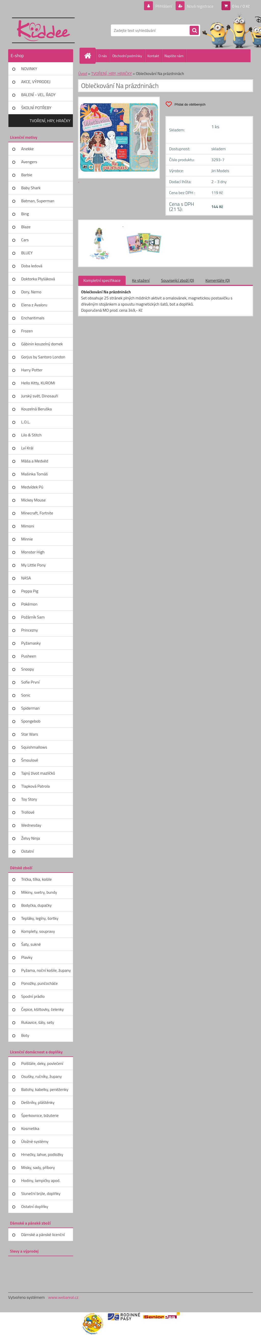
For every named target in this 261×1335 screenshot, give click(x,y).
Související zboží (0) (177, 280)
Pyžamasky (31, 643)
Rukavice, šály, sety (37, 1022)
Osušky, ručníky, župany (41, 1076)
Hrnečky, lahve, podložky (42, 1154)
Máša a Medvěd (34, 461)
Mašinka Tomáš (34, 474)
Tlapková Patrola (35, 786)
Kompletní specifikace (102, 280)
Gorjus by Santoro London (43, 357)
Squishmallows (34, 747)
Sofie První (30, 682)
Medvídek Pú (32, 487)
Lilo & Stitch (31, 435)
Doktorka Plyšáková (38, 279)
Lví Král (27, 448)
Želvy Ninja (30, 838)
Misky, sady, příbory (38, 1167)
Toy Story (29, 799)
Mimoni (27, 526)
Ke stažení (141, 280)
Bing (25, 214)
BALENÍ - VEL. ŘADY (38, 95)
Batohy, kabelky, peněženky (44, 1089)
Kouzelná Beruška (36, 409)
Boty (25, 1035)
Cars (25, 240)
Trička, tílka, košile (36, 879)
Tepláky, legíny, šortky (39, 918)
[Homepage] (90, 55)
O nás (102, 55)
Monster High (33, 552)
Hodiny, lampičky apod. (40, 1180)
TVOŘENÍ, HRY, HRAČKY (50, 121)
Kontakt (153, 55)
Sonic (25, 695)
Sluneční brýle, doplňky (40, 1193)
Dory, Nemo (31, 292)
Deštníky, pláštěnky (38, 1102)
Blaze (26, 227)
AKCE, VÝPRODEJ (35, 82)
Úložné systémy (34, 1141)
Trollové (27, 812)
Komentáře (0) (217, 280)
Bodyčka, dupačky (36, 905)
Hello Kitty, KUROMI (38, 383)
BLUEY (27, 253)
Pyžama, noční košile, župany (46, 970)
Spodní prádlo (33, 996)
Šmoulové (29, 760)
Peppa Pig (29, 591)
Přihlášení (163, 6)
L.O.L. (25, 422)
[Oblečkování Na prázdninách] (102, 225)
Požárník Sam (33, 617)
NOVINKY (29, 69)
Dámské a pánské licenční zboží (43, 1236)
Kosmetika (30, 1128)
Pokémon (29, 604)
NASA (26, 578)
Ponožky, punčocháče (39, 983)
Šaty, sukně (31, 944)
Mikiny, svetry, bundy (39, 892)
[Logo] (43, 30)
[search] (194, 30)
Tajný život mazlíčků (38, 773)
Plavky (26, 957)
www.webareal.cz (63, 1297)
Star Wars (29, 734)
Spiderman (30, 708)
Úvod (82, 73)
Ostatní (27, 851)
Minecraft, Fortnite (37, 513)
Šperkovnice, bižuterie (40, 1115)
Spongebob (31, 721)
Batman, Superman (37, 201)
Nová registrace (200, 6)
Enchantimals (32, 318)
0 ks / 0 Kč (241, 6)
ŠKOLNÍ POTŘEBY (36, 108)
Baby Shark (31, 188)
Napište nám (174, 55)
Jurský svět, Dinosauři (39, 396)
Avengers (29, 162)
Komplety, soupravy (38, 931)
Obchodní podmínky (127, 55)
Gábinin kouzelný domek (42, 344)
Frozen (27, 331)
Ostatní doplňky (34, 1206)
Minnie (27, 539)
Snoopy (27, 669)
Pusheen (28, 656)
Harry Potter (32, 370)
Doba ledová (31, 266)
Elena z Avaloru (34, 305)
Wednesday (31, 825)
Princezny (29, 630)
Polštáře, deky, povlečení (42, 1063)
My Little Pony (33, 565)
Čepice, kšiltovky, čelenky (42, 1009)
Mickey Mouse (33, 500)
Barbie (26, 175)
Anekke (27, 149)
